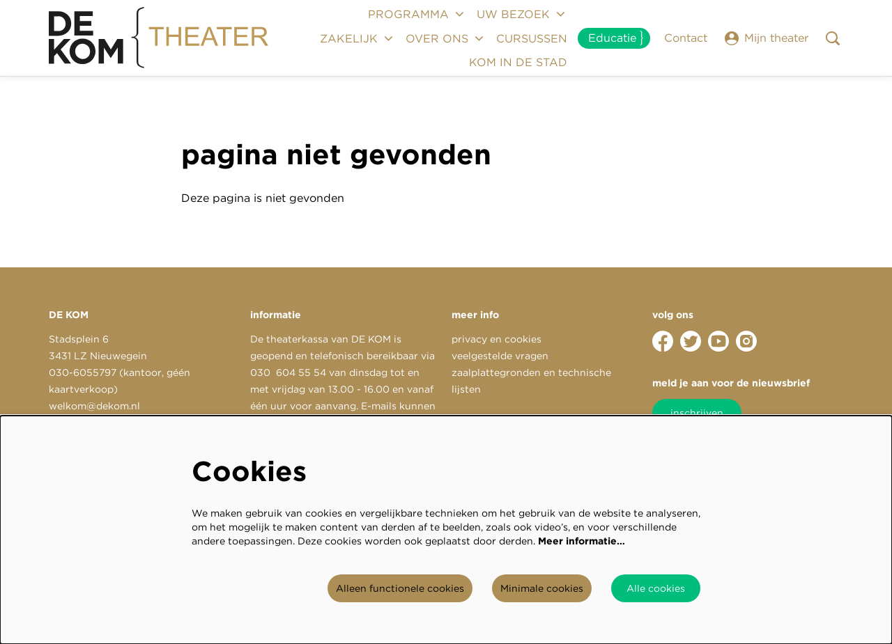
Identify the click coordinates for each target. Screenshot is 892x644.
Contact (685, 38)
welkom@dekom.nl (94, 405)
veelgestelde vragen (500, 355)
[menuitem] (531, 38)
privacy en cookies (496, 339)
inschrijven (696, 412)
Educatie (612, 38)
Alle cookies (655, 588)
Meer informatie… (581, 541)
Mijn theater (766, 38)
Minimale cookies (541, 588)
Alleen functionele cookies (400, 588)
